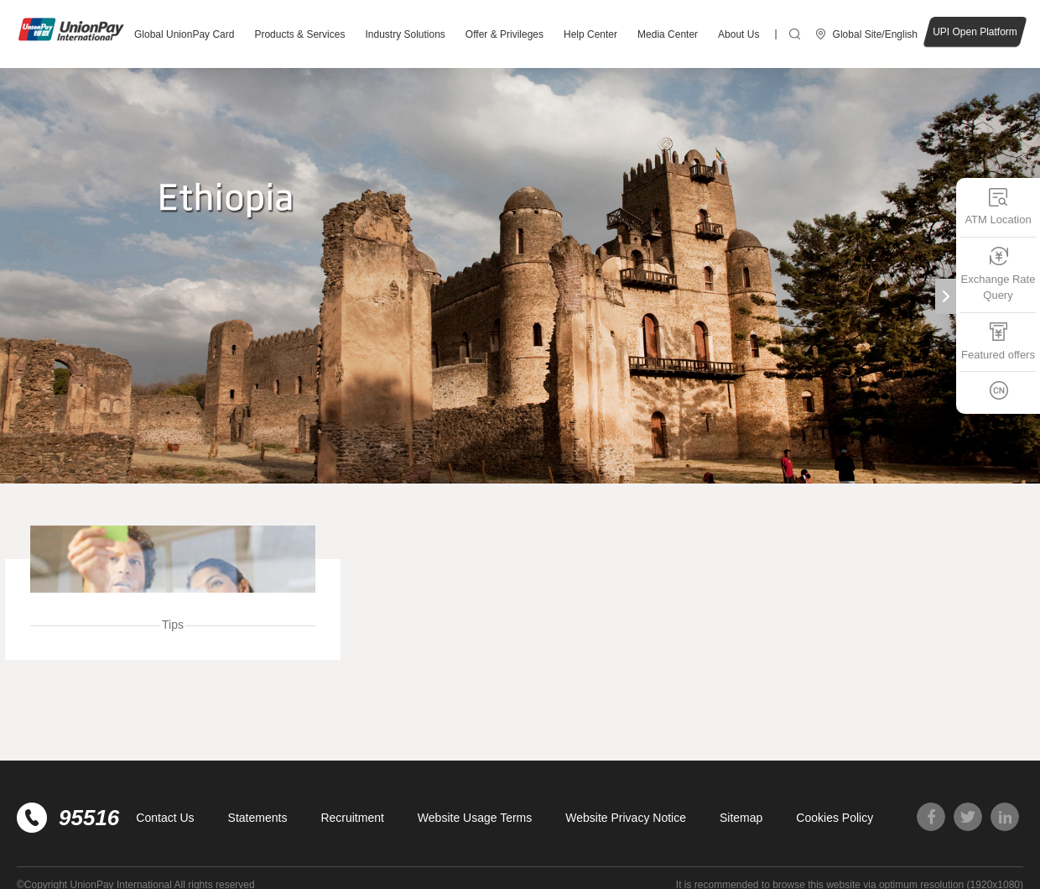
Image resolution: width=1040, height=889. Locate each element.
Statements (258, 817)
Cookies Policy (834, 817)
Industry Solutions (405, 34)
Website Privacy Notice (625, 817)
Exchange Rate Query (998, 273)
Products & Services (299, 34)
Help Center (590, 34)
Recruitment (351, 817)
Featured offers (998, 340)
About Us (738, 34)
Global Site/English (875, 34)
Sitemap (741, 817)
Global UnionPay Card (184, 34)
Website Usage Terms (475, 817)
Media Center (667, 34)
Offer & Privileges (504, 34)
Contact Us (165, 817)
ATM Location (998, 206)
